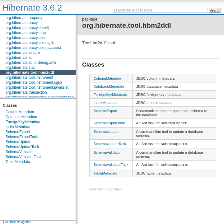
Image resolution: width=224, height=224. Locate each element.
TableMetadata (18, 162)
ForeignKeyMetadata (23, 122)
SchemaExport (18, 132)
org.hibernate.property (24, 18)
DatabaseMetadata (21, 117)
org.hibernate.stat (20, 67)
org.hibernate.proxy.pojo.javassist (33, 47)
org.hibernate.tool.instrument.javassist (37, 87)
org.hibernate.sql (19, 57)
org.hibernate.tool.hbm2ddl (30, 72)
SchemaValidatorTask (23, 157)
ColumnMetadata (20, 112)
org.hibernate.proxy (22, 23)
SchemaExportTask (22, 137)
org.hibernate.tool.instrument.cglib (34, 82)
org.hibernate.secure (23, 52)
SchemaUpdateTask (22, 147)
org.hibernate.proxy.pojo (26, 37)
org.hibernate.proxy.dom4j (27, 28)
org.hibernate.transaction (26, 92)
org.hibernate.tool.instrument (29, 77)
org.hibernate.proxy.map (26, 32)
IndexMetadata (18, 127)
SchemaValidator (20, 152)
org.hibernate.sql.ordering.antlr (31, 62)
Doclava (116, 190)
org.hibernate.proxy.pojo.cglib (30, 42)
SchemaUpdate (18, 142)
